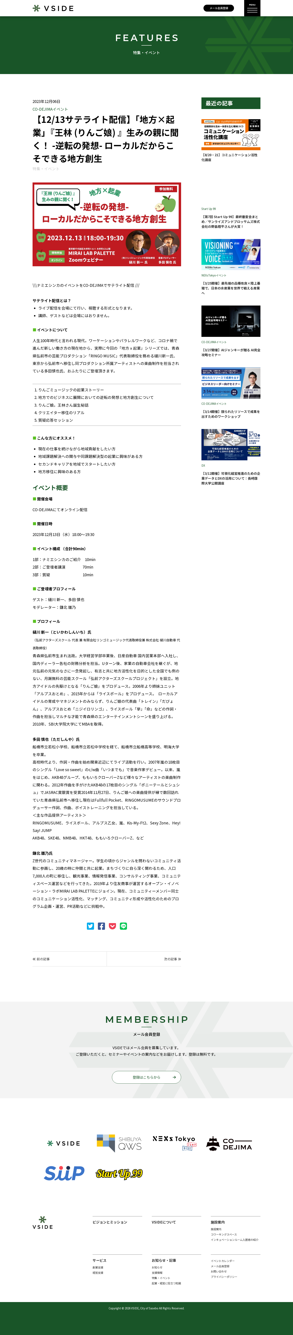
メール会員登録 (219, 8)
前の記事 (41, 958)
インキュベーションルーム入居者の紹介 (234, 1240)
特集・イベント (161, 1278)
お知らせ (157, 1267)
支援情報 (157, 1273)
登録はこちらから (146, 1077)
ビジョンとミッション (110, 1222)
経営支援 (98, 1273)
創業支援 (98, 1267)
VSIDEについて (164, 1222)
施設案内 (218, 1222)
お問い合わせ (219, 1271)
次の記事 (172, 958)
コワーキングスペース (224, 1234)
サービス (99, 1260)
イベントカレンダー (223, 1261)
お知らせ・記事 (164, 1260)
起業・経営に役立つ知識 (166, 1283)
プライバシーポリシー (224, 1277)
